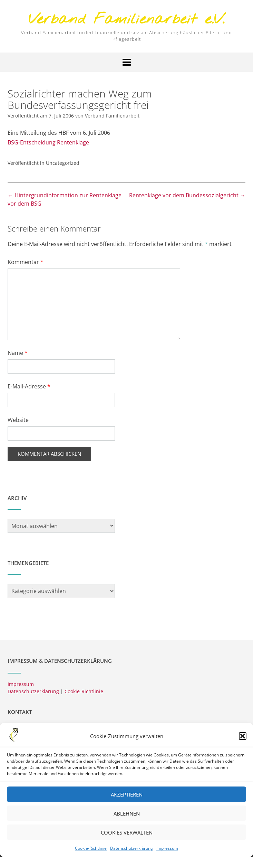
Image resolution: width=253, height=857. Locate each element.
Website (18, 420)
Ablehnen (127, 815)
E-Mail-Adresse (29, 386)
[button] (242, 738)
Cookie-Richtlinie (91, 851)
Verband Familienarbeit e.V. (127, 19)
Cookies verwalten (127, 834)
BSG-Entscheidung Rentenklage (48, 142)
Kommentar (25, 262)
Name (18, 353)
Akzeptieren (127, 796)
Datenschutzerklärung (131, 851)
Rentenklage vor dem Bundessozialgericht (187, 195)
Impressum (167, 851)
